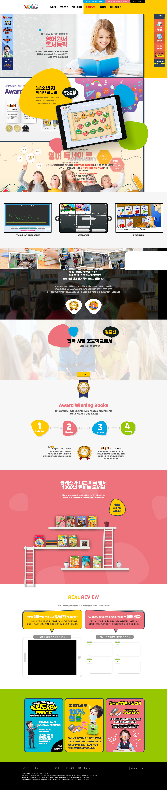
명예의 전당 (94, 1)
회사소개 (53, 7)
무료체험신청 (90, 7)
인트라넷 (88, 768)
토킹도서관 (64, 7)
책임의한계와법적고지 (46, 768)
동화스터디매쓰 (115, 7)
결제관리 (125, 1)
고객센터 (100, 1)
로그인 (134, 1)
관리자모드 (80, 768)
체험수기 (103, 7)
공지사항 (88, 1)
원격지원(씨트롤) (59, 768)
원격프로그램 (119, 1)
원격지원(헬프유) (70, 768)
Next (109, 219)
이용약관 (36, 768)
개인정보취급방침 (26, 768)
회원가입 (140, 1)
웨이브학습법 (77, 7)
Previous (58, 219)
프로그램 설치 (111, 1)
